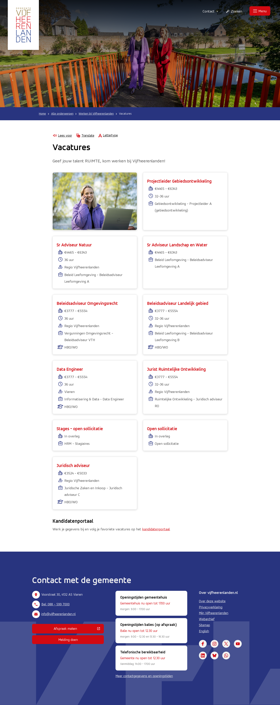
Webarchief (206, 619)
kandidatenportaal (156, 529)
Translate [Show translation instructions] (85, 135)
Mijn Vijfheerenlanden (213, 613)
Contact (210, 11)
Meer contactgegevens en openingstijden (144, 676)
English (204, 631)
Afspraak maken (79, 629)
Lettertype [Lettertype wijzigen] (108, 135)
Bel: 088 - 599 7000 (55, 604)
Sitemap (204, 625)
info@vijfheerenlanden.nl (58, 614)
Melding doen (68, 640)
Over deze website (212, 601)
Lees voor (62, 135)
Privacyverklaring (210, 607)
